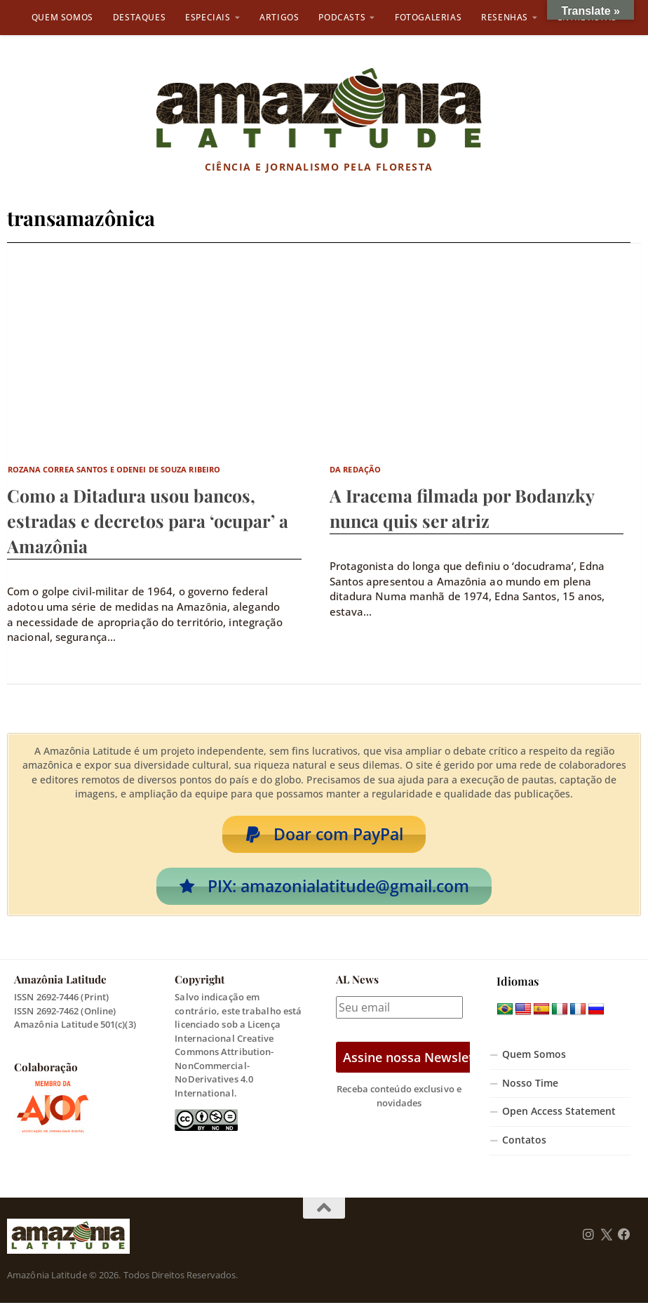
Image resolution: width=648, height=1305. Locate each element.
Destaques (139, 17)
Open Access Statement (559, 1113)
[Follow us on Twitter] (606, 1236)
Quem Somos (62, 17)
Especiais (207, 17)
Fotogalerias (428, 17)
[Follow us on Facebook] (624, 1236)
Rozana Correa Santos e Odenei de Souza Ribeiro (114, 469)
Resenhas (504, 17)
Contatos (524, 1142)
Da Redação (355, 469)
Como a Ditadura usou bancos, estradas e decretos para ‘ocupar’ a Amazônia (147, 520)
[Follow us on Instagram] (588, 1236)
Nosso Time (530, 1084)
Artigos (279, 17)
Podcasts (341, 17)
